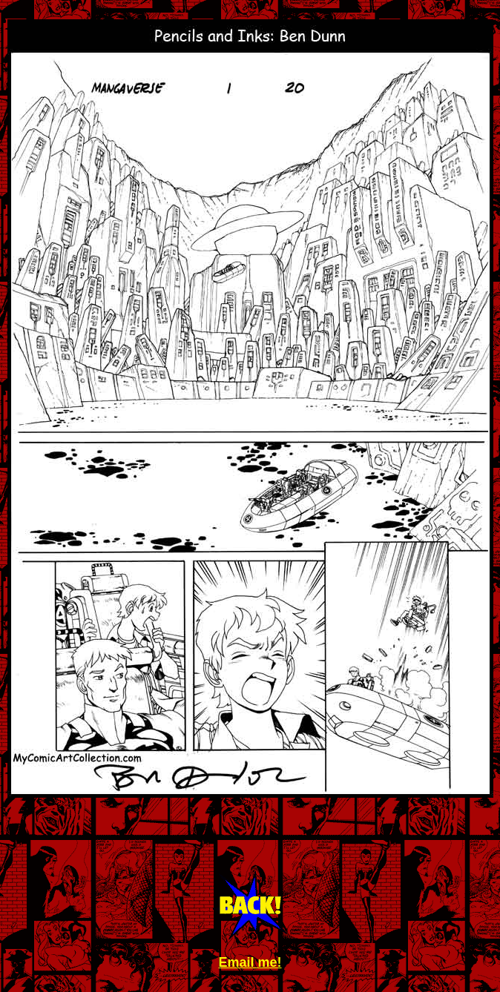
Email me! (249, 962)
